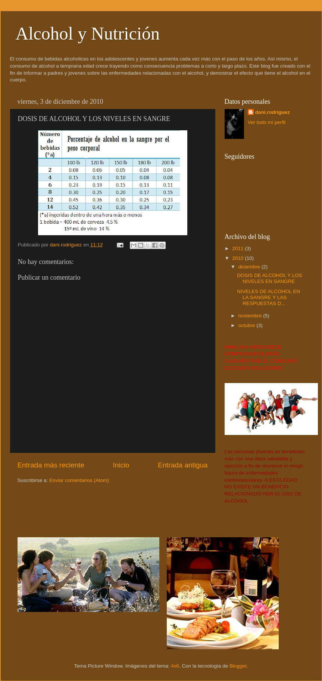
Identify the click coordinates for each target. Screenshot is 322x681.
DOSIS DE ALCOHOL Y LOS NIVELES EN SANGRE (269, 278)
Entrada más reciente (51, 465)
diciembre (250, 267)
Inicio (121, 465)
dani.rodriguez (272, 112)
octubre (247, 325)
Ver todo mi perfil (266, 122)
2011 (238, 248)
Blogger (238, 666)
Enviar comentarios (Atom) (79, 480)
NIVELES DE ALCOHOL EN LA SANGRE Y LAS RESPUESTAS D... (268, 297)
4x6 (175, 666)
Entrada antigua (182, 465)
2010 (238, 258)
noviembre (250, 315)
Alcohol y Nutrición (88, 33)
